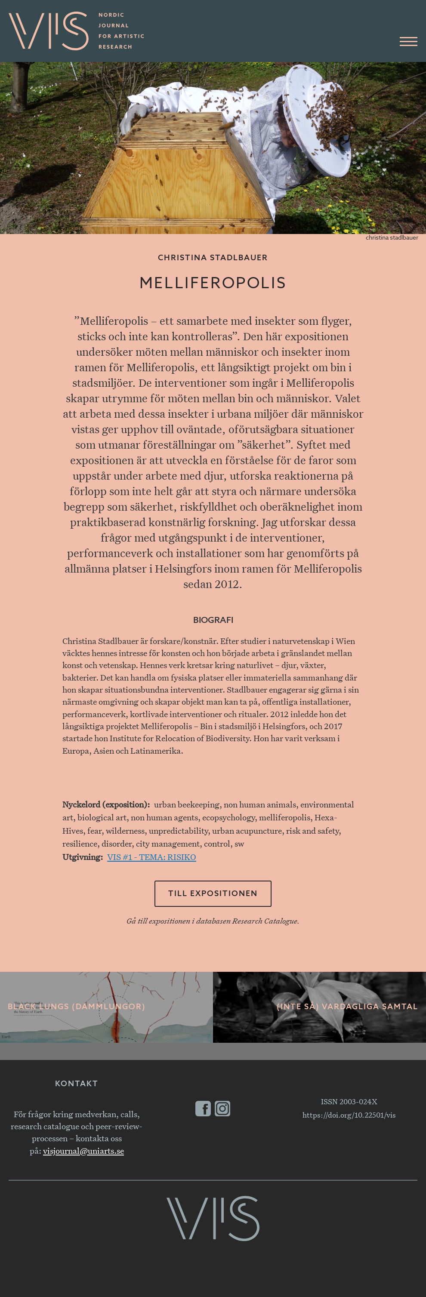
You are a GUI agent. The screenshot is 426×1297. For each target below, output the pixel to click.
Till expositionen (213, 894)
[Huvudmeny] (408, 42)
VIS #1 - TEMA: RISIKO (151, 856)
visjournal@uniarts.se (83, 1150)
